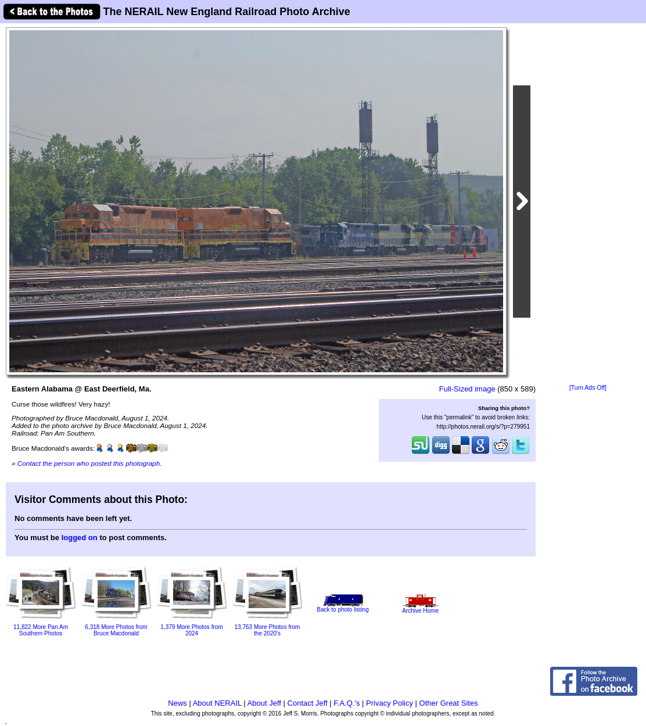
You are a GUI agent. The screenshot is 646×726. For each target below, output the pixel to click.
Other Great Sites (448, 703)
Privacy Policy (389, 703)
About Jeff (264, 703)
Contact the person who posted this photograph (88, 463)
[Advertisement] (587, 204)
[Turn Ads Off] (587, 387)
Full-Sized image (467, 388)
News (177, 703)
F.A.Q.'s (346, 703)
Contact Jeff (308, 703)
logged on (80, 537)
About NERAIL (217, 703)
